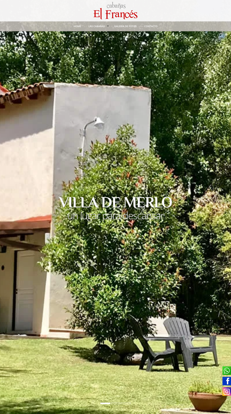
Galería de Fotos (125, 26)
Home (77, 26)
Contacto (150, 26)
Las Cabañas (97, 26)
